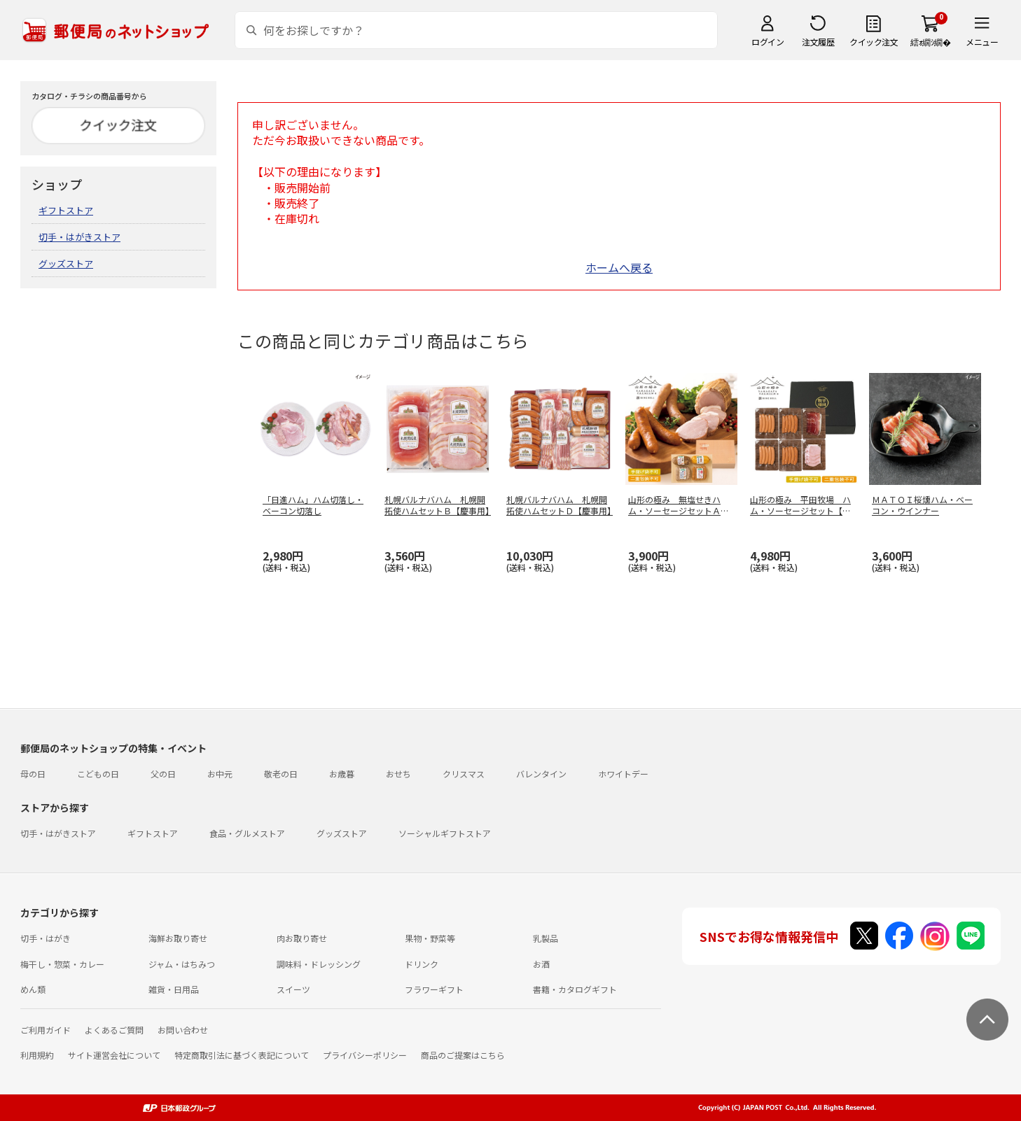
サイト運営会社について (114, 1055)
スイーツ (293, 989)
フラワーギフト (434, 989)
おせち (398, 774)
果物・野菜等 (430, 938)
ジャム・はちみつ (181, 964)
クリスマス (464, 774)
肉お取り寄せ (302, 938)
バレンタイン (541, 774)
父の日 (163, 774)
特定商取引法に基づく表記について (241, 1055)
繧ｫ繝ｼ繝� (930, 42)
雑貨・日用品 (173, 989)
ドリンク (421, 964)
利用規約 (37, 1055)
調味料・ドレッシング (319, 964)
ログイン (767, 42)
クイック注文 (873, 42)
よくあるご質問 (114, 1030)
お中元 (219, 774)
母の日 (33, 774)
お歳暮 (341, 774)
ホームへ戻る (619, 267)
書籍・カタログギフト (575, 989)
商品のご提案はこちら (463, 1055)
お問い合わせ (183, 1030)
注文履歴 (818, 42)
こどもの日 (98, 774)
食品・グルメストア (247, 833)
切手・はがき (45, 938)
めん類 (33, 989)
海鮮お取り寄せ (177, 938)
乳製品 (545, 938)
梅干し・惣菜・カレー (62, 964)
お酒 (541, 964)
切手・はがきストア (79, 237)
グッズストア (66, 263)
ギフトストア (66, 210)
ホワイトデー (623, 774)
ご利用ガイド (45, 1030)
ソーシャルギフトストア (444, 833)
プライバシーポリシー (365, 1055)
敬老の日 (281, 774)
